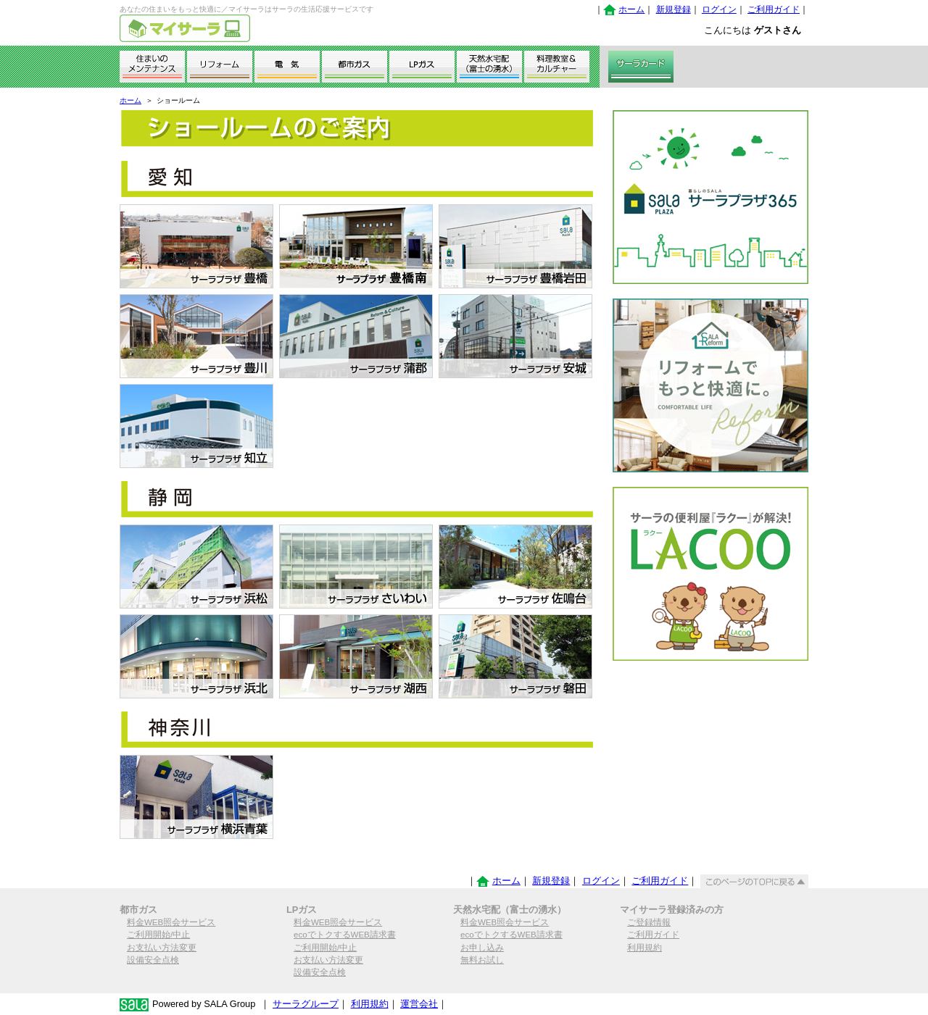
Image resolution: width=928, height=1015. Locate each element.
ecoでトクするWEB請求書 (345, 934)
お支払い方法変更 (161, 947)
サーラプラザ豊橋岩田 (515, 246)
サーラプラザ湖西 (356, 656)
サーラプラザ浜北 (196, 656)
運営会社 (419, 1003)
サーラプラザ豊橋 (196, 246)
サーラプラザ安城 (515, 336)
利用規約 (644, 947)
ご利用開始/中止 (158, 934)
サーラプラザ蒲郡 (356, 336)
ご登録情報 (649, 922)
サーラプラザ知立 (196, 426)
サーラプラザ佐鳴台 (515, 567)
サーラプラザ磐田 (515, 656)
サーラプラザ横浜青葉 (196, 797)
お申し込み (482, 947)
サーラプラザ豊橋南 (356, 246)
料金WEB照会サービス (171, 922)
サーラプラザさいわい (356, 567)
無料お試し (482, 960)
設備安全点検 (153, 960)
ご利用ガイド (773, 9)
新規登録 (673, 9)
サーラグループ (306, 1003)
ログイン (719, 9)
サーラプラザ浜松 (196, 567)
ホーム (631, 9)
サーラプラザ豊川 (196, 336)
